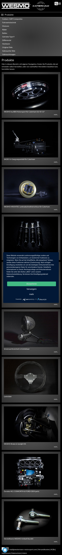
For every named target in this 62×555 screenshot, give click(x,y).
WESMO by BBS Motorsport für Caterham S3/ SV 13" (24, 112)
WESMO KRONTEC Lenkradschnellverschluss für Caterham (27, 207)
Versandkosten (43, 549)
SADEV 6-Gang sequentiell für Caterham (19, 159)
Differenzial (6, 40)
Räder (4, 29)
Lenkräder (8, 396)
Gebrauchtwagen (8, 54)
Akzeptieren (31, 284)
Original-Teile (7, 47)
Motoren (5, 26)
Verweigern (32, 289)
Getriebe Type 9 (8, 37)
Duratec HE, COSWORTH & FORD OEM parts (21, 491)
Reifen (4, 33)
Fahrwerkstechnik (9, 22)
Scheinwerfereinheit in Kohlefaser (17, 349)
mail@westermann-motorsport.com (23, 549)
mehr (31, 294)
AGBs (53, 549)
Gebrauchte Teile (8, 51)
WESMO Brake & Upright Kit (15, 444)
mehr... (56, 114)
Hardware (6, 44)
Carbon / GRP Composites (12, 19)
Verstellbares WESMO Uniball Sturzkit (18, 539)
